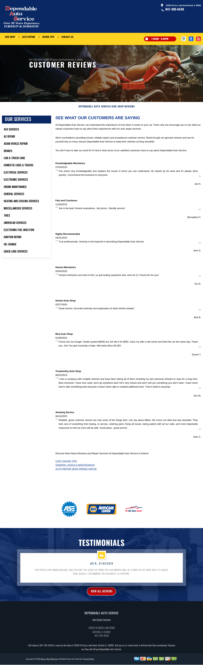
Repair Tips (48, 37)
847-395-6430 (174, 9)
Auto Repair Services (101, 632)
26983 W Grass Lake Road (55, 59)
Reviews (130, 119)
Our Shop (10, 37)
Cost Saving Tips (66, 474)
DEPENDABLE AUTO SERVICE (95, 119)
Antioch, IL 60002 (75, 59)
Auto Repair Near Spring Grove (76, 481)
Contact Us (67, 37)
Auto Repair (28, 37)
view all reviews (101, 604)
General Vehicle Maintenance (75, 478)
